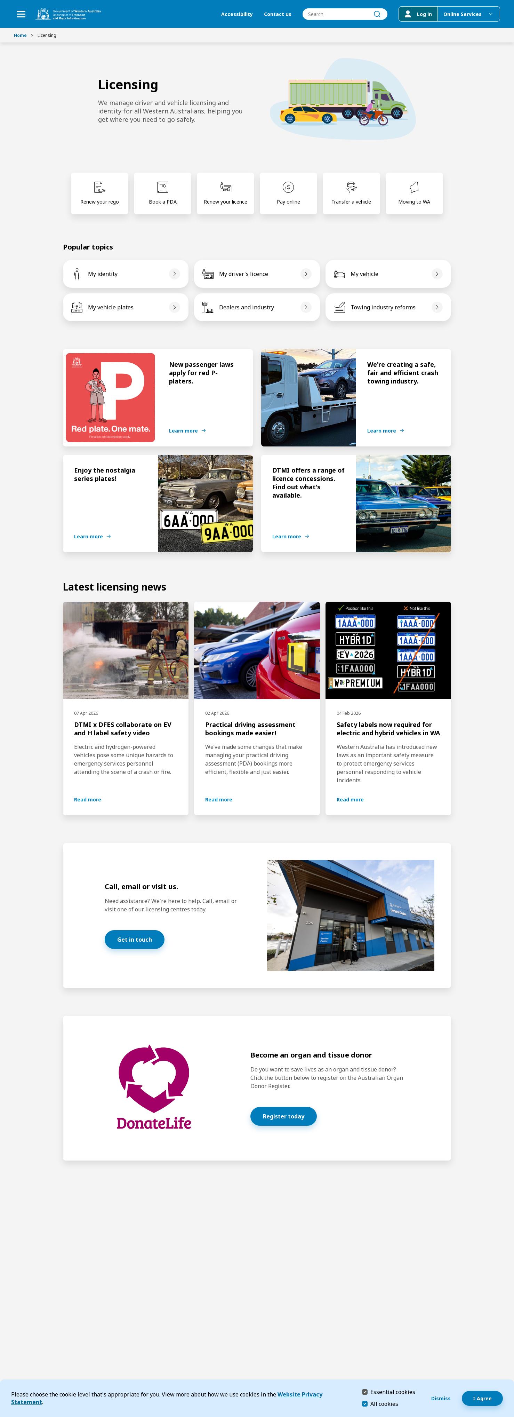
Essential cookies (392, 1392)
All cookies (384, 1404)
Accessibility (237, 14)
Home (20, 35)
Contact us (277, 14)
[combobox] (345, 14)
